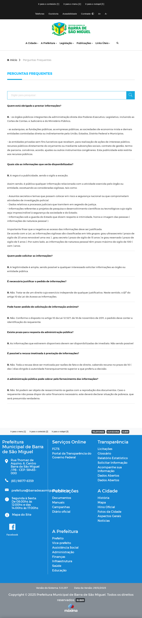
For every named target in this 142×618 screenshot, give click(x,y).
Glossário (104, 453)
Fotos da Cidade (109, 511)
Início (13, 59)
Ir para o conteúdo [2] (39, 431)
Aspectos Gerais (109, 516)
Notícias (104, 520)
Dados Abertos (108, 475)
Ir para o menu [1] (18, 431)
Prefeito (58, 538)
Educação (59, 570)
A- (106, 14)
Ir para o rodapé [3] (94, 4)
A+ (99, 14)
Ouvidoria (53, 14)
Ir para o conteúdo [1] (48, 4)
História (103, 497)
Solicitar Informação (112, 462)
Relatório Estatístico (113, 458)
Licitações (105, 448)
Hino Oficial (106, 507)
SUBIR (125, 432)
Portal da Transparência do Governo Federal (71, 455)
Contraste (87, 14)
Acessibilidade (69, 14)
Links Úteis (101, 43)
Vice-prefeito (61, 543)
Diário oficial (61, 511)
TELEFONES (98, 432)
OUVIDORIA (113, 432)
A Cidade (31, 43)
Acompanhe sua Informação (110, 469)
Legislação (66, 43)
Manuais (58, 502)
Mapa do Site (21, 514)
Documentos (61, 497)
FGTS (56, 448)
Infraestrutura (62, 561)
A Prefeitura (48, 43)
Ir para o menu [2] (72, 4)
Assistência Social (65, 547)
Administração (63, 552)
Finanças (58, 556)
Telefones (39, 14)
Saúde (56, 565)
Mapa (102, 502)
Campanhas (61, 507)
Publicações (84, 43)
